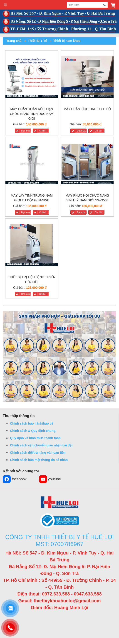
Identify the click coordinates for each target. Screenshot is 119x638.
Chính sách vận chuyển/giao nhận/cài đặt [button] (41, 445)
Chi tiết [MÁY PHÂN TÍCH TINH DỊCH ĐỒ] (98, 130)
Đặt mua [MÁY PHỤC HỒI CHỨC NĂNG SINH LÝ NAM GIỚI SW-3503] (81, 212)
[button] (112, 5)
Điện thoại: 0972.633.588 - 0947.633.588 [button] (59, 593)
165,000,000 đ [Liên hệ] (92, 206)
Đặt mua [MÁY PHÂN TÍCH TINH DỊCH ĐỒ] (81, 130)
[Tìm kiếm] (104, 5)
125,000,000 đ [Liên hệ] (36, 287)
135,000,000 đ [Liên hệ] (36, 206)
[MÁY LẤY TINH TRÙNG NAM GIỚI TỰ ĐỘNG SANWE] (31, 164)
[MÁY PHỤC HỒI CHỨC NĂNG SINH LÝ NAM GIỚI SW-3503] (87, 164)
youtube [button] (50, 479)
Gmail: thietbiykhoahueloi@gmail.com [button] (59, 600)
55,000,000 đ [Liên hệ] (92, 124)
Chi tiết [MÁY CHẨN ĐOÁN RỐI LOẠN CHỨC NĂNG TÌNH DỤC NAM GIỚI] (43, 130)
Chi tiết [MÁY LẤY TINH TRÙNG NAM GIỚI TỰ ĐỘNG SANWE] (43, 212)
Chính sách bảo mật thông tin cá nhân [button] (39, 460)
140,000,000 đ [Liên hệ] (36, 124)
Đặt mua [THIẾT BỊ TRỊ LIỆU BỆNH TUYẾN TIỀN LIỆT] (25, 294)
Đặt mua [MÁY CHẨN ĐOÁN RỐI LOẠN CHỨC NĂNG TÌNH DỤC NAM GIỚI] (25, 130)
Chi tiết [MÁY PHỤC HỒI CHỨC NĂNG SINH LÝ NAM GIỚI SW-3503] (98, 212)
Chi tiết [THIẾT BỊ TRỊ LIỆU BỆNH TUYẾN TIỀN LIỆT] (43, 294)
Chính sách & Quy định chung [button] (32, 431)
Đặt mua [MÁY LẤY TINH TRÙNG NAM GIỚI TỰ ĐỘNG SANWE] (25, 212)
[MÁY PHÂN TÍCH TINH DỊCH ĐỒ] (87, 78)
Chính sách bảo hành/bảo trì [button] (31, 423)
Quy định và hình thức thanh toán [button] (35, 438)
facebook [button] (15, 479)
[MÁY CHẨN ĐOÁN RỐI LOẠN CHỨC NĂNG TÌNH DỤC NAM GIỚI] (31, 78)
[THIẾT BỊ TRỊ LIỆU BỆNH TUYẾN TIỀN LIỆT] (31, 246)
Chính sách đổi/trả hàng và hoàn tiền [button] (38, 452)
